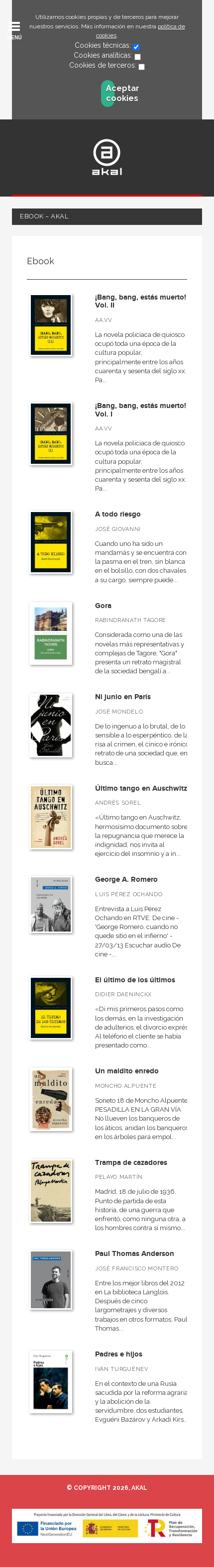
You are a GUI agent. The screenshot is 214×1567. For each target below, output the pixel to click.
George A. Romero (126, 879)
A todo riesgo (118, 514)
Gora (103, 606)
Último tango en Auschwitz (141, 788)
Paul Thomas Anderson (134, 1253)
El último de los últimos (135, 980)
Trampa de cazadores (131, 1162)
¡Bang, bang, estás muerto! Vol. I (140, 410)
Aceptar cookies (110, 93)
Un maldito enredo (127, 1071)
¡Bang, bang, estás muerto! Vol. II (140, 302)
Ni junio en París (123, 697)
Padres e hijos (118, 1354)
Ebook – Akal (44, 216)
